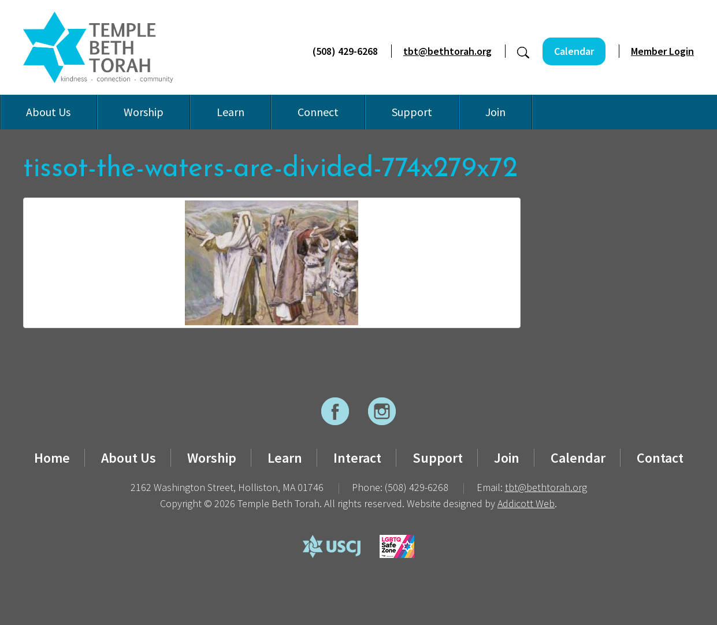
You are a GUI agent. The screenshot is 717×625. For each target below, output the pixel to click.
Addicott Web (526, 503)
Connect (318, 112)
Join (495, 112)
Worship (144, 112)
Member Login (662, 51)
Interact (357, 458)
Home (52, 458)
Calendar (574, 51)
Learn (230, 112)
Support (412, 112)
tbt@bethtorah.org (447, 51)
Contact (660, 458)
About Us (48, 112)
